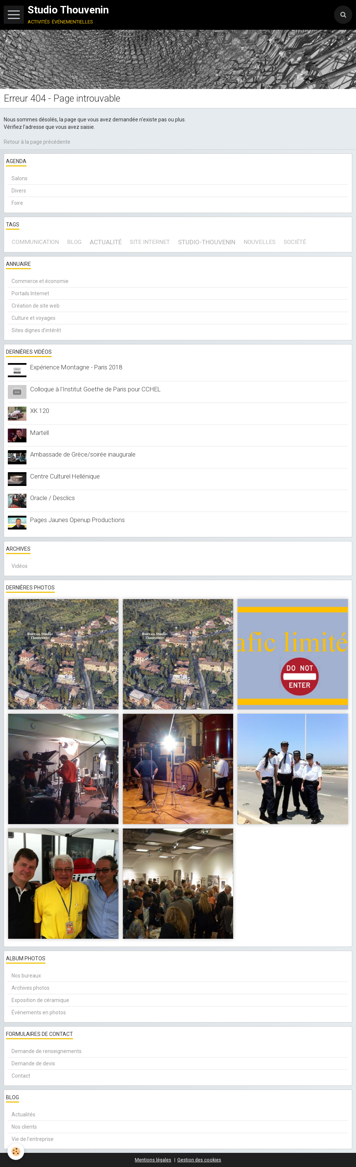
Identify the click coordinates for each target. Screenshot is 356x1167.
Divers (19, 191)
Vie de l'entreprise (33, 1139)
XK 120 (39, 410)
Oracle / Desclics (52, 498)
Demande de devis (33, 1063)
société (295, 242)
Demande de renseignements (47, 1051)
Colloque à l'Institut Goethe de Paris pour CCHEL (95, 389)
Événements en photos (39, 1012)
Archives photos (31, 988)
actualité (106, 242)
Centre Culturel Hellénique (65, 476)
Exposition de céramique (40, 1000)
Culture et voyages (33, 318)
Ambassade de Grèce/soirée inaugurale (83, 454)
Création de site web (36, 306)
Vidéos (20, 566)
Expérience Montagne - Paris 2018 (76, 367)
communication (35, 242)
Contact (21, 1076)
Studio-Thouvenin (206, 242)
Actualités (23, 1114)
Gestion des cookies (199, 1160)
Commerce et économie (40, 281)
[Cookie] (15, 1151)
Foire (17, 203)
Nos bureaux (26, 976)
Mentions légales (153, 1160)
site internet (150, 242)
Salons (20, 178)
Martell (39, 432)
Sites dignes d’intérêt (36, 330)
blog (74, 242)
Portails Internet (30, 293)
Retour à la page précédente (37, 142)
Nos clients (24, 1127)
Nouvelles (260, 242)
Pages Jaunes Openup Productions (77, 520)
